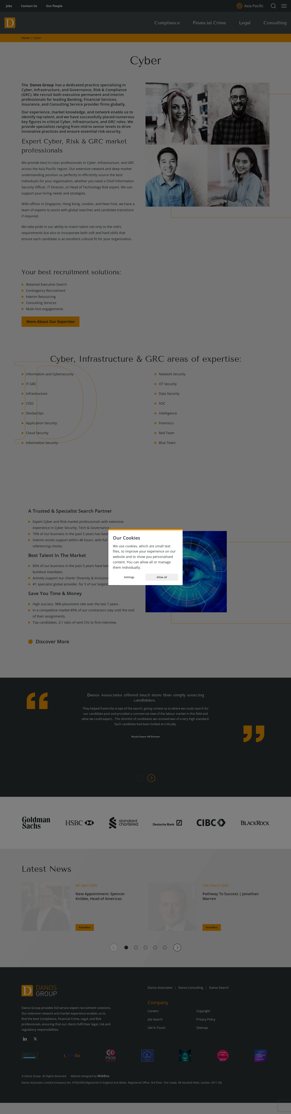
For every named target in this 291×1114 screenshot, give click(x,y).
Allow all (162, 577)
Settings (129, 577)
